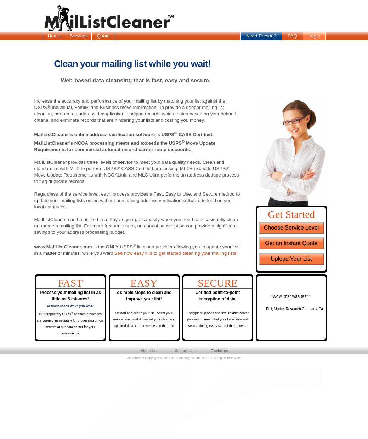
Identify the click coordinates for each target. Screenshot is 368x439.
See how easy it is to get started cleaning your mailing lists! (175, 253)
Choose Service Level (291, 228)
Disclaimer (219, 350)
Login (314, 36)
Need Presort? (261, 36)
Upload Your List (291, 259)
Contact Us (184, 350)
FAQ (292, 36)
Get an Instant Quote (291, 243)
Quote (103, 36)
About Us (149, 350)
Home (54, 36)
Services (78, 36)
